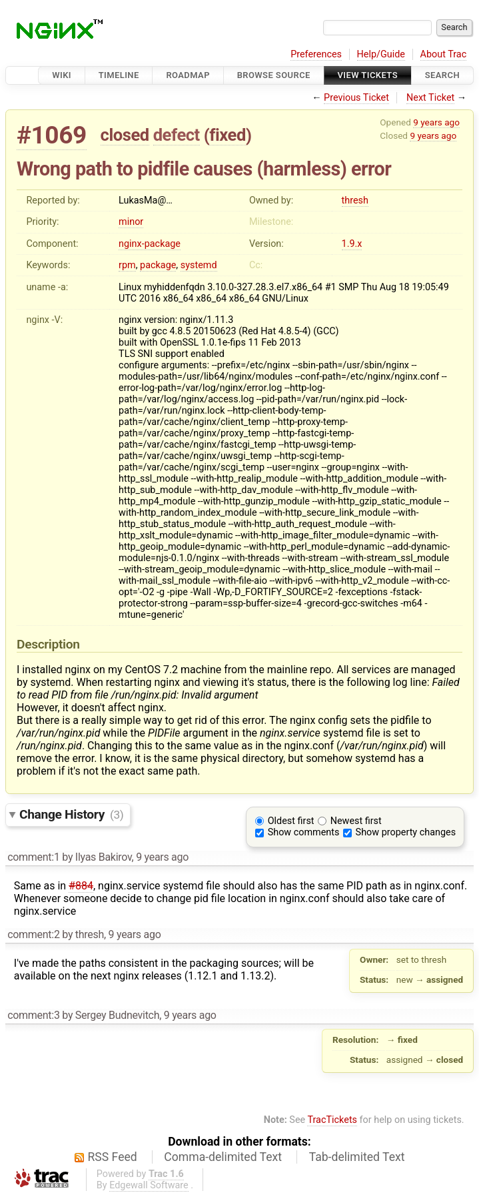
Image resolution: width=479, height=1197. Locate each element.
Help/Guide (381, 54)
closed (125, 135)
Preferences (316, 54)
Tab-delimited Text (357, 1157)
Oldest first (291, 821)
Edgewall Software (149, 1185)
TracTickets (332, 1120)
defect (176, 135)
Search (442, 75)
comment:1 (33, 857)
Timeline (119, 75)
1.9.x (352, 244)
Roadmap (188, 75)
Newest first (356, 821)
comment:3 (33, 1015)
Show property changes (406, 832)
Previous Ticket (356, 97)
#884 (81, 885)
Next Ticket (430, 97)
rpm (127, 265)
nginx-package (150, 244)
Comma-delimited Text (223, 1157)
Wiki (61, 75)
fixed (227, 135)
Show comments (304, 832)
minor (131, 222)
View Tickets (368, 75)
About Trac (443, 54)
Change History (71, 814)
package (158, 265)
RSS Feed (112, 1157)
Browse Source (273, 75)
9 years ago (436, 122)
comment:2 (33, 934)
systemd (199, 265)
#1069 (52, 135)
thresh (355, 200)
